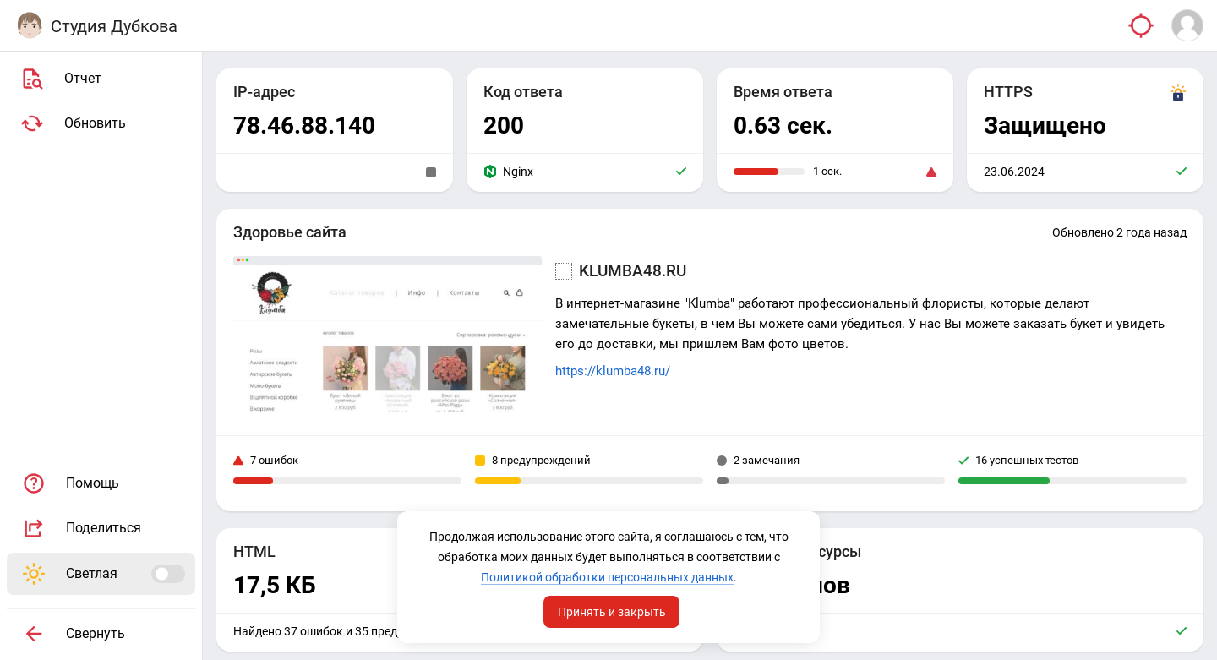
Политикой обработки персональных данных (607, 577)
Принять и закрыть (612, 612)
